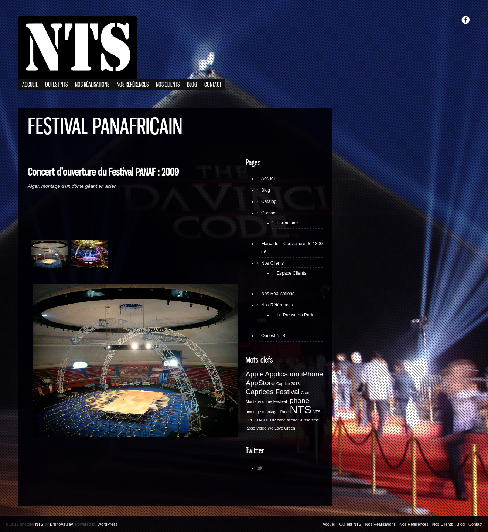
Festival (280, 401)
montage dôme (275, 412)
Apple (255, 374)
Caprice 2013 (288, 384)
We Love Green (281, 428)
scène (292, 420)
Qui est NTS (56, 84)
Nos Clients (168, 84)
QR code (278, 420)
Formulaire (287, 223)
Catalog (268, 201)
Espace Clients (291, 273)
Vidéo (261, 428)
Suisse (304, 420)
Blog (192, 84)
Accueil (30, 84)
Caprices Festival (273, 392)
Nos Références (133, 84)
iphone (298, 400)
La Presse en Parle (295, 315)
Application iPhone (294, 374)
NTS (300, 409)
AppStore (260, 383)
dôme (267, 401)
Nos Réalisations (92, 84)
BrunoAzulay (61, 524)
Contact (213, 84)
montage (253, 412)
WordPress (107, 524)
